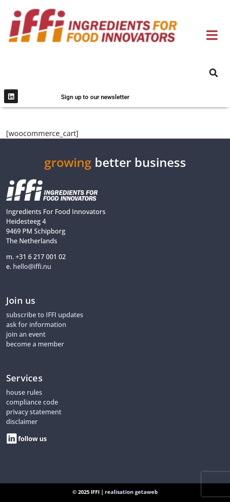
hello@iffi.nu (32, 266)
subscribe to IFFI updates (44, 314)
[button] (212, 35)
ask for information (36, 324)
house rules (24, 392)
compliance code (32, 402)
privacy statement (33, 411)
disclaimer (22, 421)
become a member (35, 344)
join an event (26, 334)
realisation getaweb (131, 492)
